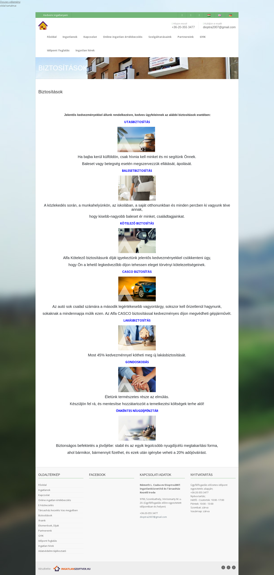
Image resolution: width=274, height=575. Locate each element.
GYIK (203, 37)
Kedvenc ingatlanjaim (55, 15)
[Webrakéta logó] (72, 568)
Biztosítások (45, 515)
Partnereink (186, 37)
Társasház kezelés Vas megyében (58, 510)
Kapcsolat (90, 37)
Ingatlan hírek (85, 50)
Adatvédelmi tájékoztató (52, 551)
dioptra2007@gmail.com (219, 27)
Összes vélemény (10, 2)
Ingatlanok (70, 37)
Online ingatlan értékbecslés (122, 37)
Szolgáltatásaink (160, 37)
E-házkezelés (46, 505)
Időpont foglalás (58, 50)
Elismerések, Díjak (48, 525)
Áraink (42, 520)
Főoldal (52, 37)
